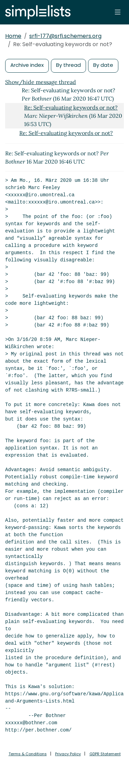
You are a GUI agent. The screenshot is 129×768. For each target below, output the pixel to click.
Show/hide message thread (40, 82)
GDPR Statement (105, 754)
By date (103, 65)
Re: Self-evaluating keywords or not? (71, 107)
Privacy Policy (68, 754)
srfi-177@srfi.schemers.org (65, 36)
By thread (68, 65)
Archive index (27, 65)
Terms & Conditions (28, 754)
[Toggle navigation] (117, 12)
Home (13, 36)
